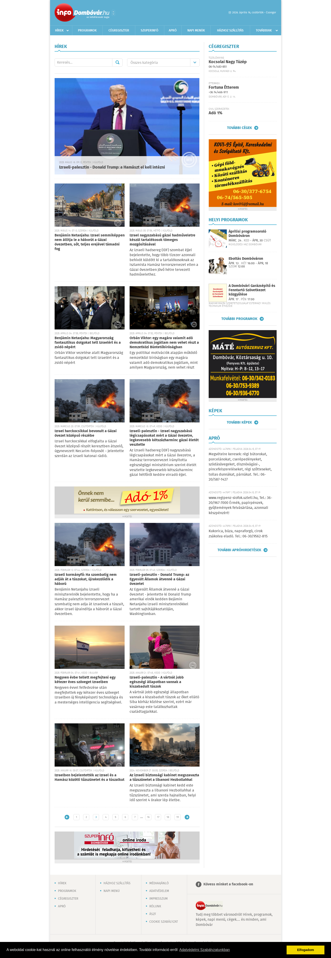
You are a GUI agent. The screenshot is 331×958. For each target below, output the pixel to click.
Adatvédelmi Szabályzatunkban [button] (204, 950)
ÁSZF (152, 914)
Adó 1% (215, 113)
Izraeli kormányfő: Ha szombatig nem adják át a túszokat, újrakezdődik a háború (86, 579)
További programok (239, 319)
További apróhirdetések (239, 550)
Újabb (67, 817)
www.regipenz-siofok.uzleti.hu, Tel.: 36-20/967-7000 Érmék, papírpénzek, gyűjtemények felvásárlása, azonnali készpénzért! (240, 505)
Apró (173, 30)
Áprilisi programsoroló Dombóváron (247, 234)
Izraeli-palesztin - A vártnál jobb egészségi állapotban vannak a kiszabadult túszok (157, 682)
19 (177, 817)
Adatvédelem (159, 891)
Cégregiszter (119, 30)
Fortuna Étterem (224, 87)
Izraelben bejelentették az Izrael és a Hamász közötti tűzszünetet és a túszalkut (89, 777)
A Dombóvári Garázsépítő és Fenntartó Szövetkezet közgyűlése (252, 290)
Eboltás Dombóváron (246, 259)
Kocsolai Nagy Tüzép (228, 62)
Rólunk (155, 906)
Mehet (117, 62)
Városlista (113, 13)
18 (168, 817)
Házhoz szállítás (230, 30)
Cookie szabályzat (163, 921)
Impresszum (158, 898)
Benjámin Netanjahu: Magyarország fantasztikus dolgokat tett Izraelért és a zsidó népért (88, 342)
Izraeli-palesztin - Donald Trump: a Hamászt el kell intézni (112, 167)
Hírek (59, 30)
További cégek (239, 128)
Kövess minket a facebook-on (228, 884)
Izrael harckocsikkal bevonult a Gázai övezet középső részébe (86, 433)
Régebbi (187, 817)
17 (158, 817)
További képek (239, 422)
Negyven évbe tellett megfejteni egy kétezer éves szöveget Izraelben (85, 680)
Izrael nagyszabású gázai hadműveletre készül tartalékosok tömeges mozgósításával (162, 240)
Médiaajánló (159, 883)
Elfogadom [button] (305, 950)
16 (148, 817)
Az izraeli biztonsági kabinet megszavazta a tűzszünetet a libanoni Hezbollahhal (164, 777)
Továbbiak (264, 30)
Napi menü (112, 891)
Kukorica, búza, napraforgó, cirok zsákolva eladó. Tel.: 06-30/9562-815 (238, 533)
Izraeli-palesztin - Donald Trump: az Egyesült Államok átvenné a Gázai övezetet (159, 579)
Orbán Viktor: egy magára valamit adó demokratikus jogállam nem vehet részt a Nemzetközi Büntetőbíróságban (164, 342)
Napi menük (196, 30)
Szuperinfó (149, 30)
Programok (87, 30)
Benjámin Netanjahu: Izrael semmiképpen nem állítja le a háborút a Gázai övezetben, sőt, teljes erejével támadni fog (90, 242)
